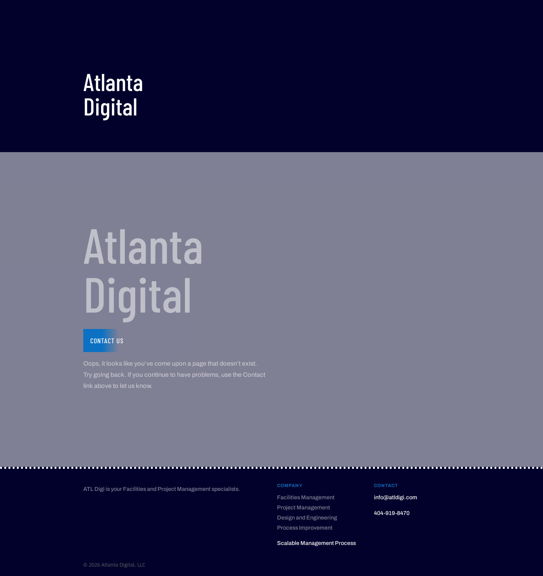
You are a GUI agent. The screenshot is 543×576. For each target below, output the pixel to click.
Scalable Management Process (316, 543)
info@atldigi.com (395, 497)
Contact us (107, 340)
